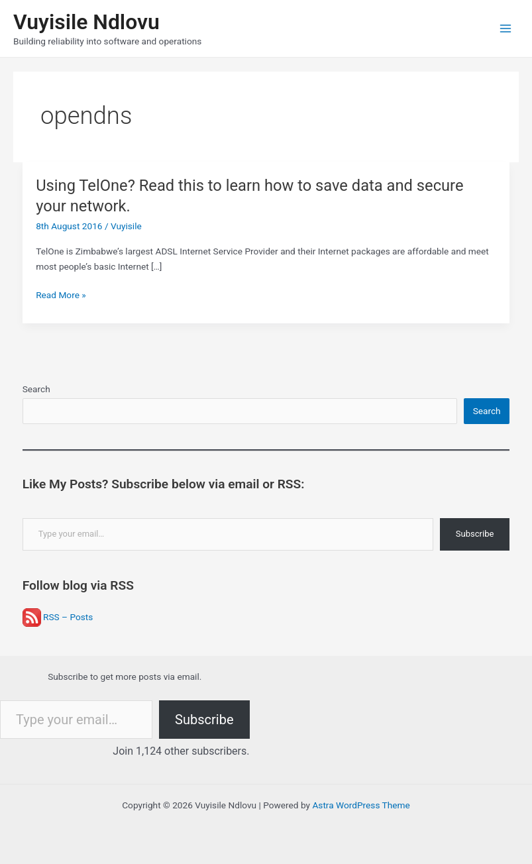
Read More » (61, 295)
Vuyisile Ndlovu (86, 21)
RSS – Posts (58, 617)
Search (36, 389)
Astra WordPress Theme (360, 805)
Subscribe (475, 534)
